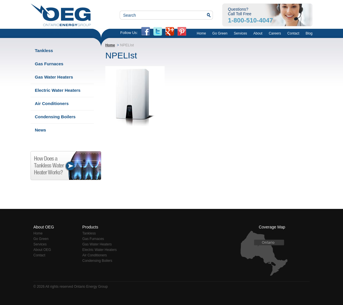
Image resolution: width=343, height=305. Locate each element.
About (258, 33)
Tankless (44, 50)
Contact (293, 33)
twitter (157, 32)
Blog (309, 33)
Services (240, 33)
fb (145, 32)
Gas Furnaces (49, 63)
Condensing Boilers (55, 116)
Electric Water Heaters (58, 90)
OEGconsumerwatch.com (56, 33)
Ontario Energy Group (61, 14)
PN (182, 32)
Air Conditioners (52, 103)
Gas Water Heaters (54, 77)
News (40, 129)
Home (201, 33)
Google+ (169, 32)
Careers (275, 33)
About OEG (42, 250)
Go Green (220, 33)
